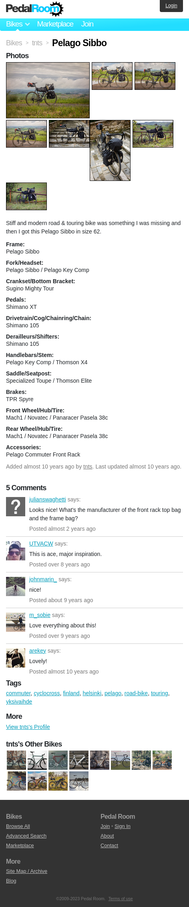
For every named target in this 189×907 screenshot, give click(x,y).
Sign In (123, 826)
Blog (11, 881)
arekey (15, 658)
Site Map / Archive (26, 871)
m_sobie (15, 622)
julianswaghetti (15, 506)
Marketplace (55, 24)
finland (71, 693)
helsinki (91, 693)
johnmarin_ (15, 586)
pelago (113, 693)
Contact (109, 845)
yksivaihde (19, 701)
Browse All (18, 826)
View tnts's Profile (28, 727)
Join (87, 24)
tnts (87, 466)
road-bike (136, 693)
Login (171, 5)
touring (159, 693)
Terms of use (121, 898)
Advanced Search (26, 836)
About (107, 836)
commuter (18, 693)
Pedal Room (35, 9)
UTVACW (15, 550)
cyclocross (47, 693)
